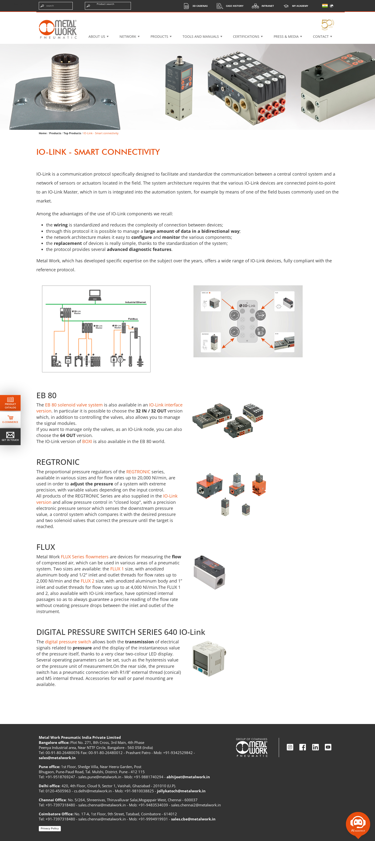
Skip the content (22, 4)
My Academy (294, 6)
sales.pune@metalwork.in (99, 776)
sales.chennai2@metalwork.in (196, 804)
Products (159, 36)
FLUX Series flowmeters (85, 557)
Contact (321, 36)
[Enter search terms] (56, 6)
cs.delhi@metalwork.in (93, 790)
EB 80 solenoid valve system (74, 405)
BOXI (87, 441)
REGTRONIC (138, 472)
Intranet (261, 6)
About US (96, 36)
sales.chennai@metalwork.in (102, 804)
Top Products (72, 133)
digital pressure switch (68, 642)
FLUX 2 (87, 581)
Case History (228, 6)
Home (43, 133)
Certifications (246, 36)
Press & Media (286, 36)
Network (128, 36)
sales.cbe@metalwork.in (193, 819)
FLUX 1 (117, 569)
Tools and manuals (201, 36)
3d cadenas (194, 6)
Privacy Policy (50, 828)
